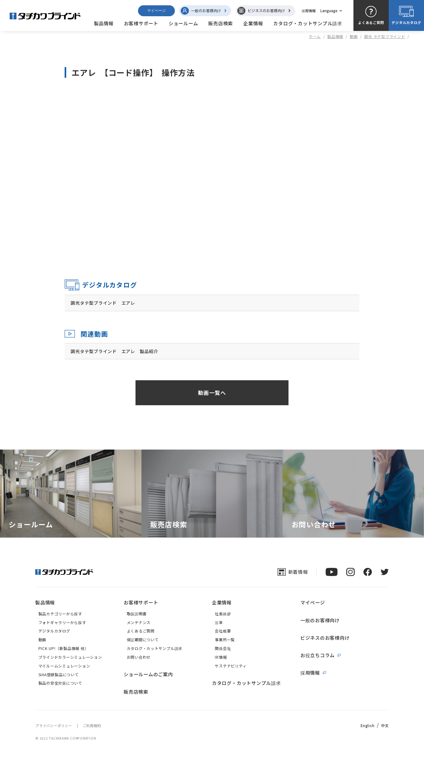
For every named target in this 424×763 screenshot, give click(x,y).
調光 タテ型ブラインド (384, 36)
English (367, 725)
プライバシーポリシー (53, 725)
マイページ (156, 10)
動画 (354, 36)
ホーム (315, 36)
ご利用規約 (92, 725)
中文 (385, 725)
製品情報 (335, 36)
